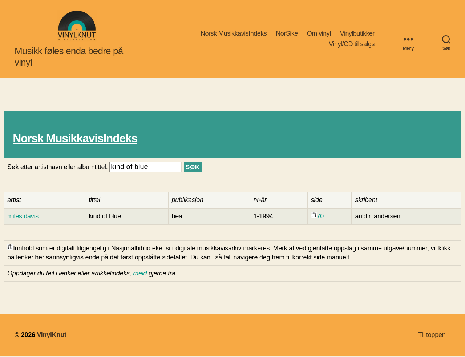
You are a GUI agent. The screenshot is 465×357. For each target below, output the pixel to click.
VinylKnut (51, 336)
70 (320, 217)
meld (140, 274)
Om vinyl (319, 33)
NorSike (287, 33)
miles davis (23, 217)
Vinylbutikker (357, 33)
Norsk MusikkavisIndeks (234, 33)
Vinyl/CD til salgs (352, 44)
